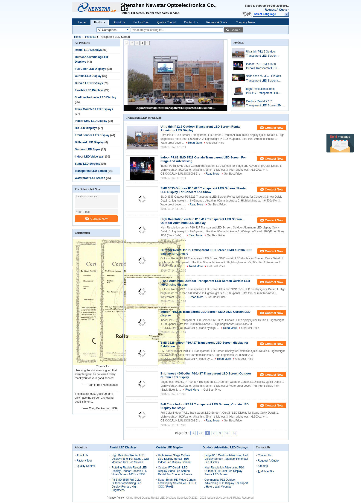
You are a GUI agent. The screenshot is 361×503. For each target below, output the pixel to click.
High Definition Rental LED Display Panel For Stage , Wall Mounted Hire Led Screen (130, 459)
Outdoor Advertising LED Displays (225, 447)
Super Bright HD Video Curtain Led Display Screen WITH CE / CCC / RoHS (177, 483)
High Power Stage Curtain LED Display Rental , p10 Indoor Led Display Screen (174, 459)
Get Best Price (215, 142)
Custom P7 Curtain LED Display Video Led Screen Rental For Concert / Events (175, 471)
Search (235, 30)
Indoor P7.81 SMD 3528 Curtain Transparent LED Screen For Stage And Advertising (261, 66)
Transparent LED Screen (91, 171)
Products (99, 22)
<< (200, 433)
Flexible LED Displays (89, 90)
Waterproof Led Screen (90, 178)
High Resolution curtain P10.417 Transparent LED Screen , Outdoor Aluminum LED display (263, 91)
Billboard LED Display (89, 142)
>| (234, 433)
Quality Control (166, 22)
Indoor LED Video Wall (89, 156)
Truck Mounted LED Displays (94, 109)
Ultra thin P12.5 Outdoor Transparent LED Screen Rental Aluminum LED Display (264, 54)
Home (82, 22)
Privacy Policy (115, 497)
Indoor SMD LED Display (91, 121)
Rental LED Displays (88, 50)
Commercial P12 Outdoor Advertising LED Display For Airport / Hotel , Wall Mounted (226, 483)
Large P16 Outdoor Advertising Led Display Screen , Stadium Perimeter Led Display (226, 459)
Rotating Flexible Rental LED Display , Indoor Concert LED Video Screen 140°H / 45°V (129, 471)
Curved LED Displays (89, 83)
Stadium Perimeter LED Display (95, 97)
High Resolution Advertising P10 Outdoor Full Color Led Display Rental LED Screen (224, 471)
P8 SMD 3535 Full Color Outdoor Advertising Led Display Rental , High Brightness (126, 485)
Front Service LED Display (92, 135)
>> (227, 433)
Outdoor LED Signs (87, 149)
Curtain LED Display (88, 76)
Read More (195, 142)
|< (193, 433)
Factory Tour (141, 22)
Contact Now (96, 218)
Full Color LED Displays (90, 68)
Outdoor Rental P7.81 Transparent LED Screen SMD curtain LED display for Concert (176, 108)
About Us (119, 22)
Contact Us (191, 22)
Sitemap (263, 466)
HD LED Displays (86, 128)
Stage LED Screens (87, 163)
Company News (245, 22)
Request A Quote (276, 9)
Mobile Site (266, 471)
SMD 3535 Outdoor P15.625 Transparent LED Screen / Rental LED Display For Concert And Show (263, 79)
